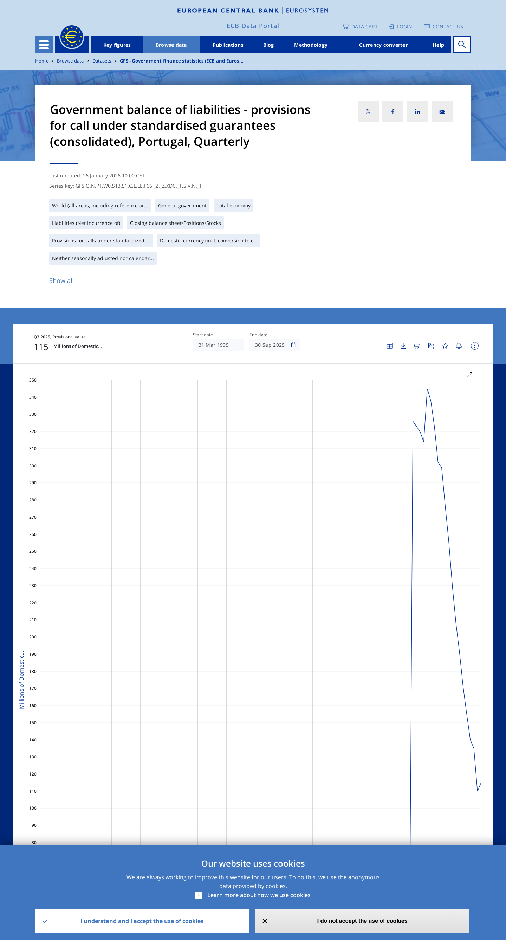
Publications (228, 44)
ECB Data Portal (253, 25)
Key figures (117, 44)
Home (41, 61)
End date (258, 335)
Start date (203, 335)
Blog (268, 44)
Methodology (310, 44)
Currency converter (383, 44)
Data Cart (364, 26)
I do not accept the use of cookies (362, 921)
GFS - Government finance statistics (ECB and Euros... (182, 61)
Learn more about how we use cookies (259, 895)
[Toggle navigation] (44, 44)
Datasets (101, 61)
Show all (61, 280)
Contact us (448, 26)
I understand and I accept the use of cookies (141, 921)
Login (404, 26)
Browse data (171, 44)
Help (438, 44)
